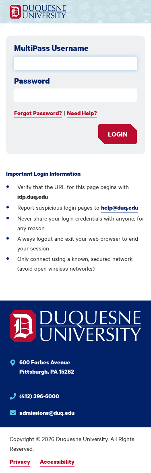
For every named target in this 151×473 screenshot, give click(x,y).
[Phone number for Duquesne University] (75, 397)
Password (32, 80)
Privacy (20, 461)
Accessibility (57, 461)
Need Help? (82, 113)
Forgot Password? (38, 113)
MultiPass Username (51, 48)
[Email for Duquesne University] (75, 413)
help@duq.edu (119, 207)
